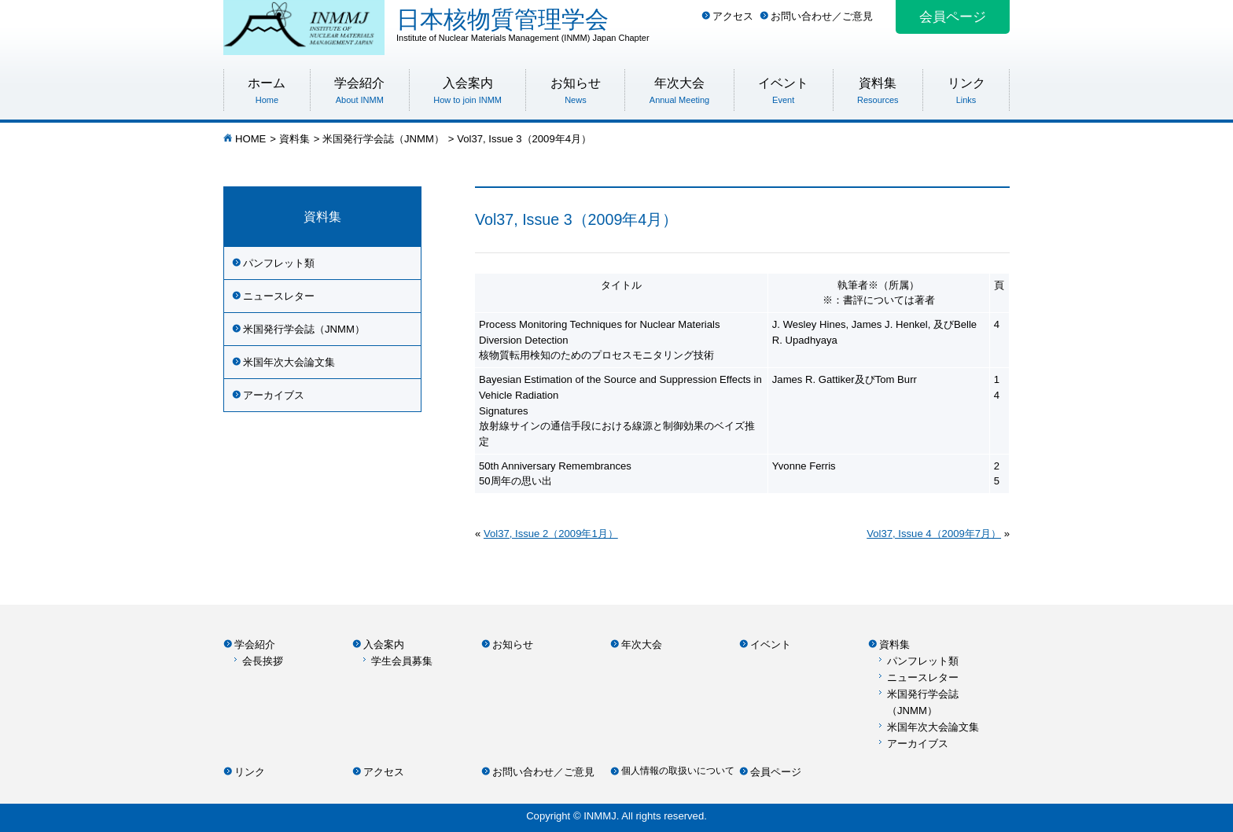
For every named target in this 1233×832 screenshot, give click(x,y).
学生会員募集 (401, 661)
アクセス (732, 16)
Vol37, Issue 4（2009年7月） (934, 533)
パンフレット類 (279, 263)
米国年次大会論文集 (289, 362)
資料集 (294, 139)
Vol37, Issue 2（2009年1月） (551, 533)
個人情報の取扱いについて (677, 770)
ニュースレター (279, 296)
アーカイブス (273, 395)
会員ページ (952, 16)
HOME (250, 139)
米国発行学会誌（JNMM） (383, 139)
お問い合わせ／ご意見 (822, 16)
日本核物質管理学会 (703, 24)
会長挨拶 (262, 661)
